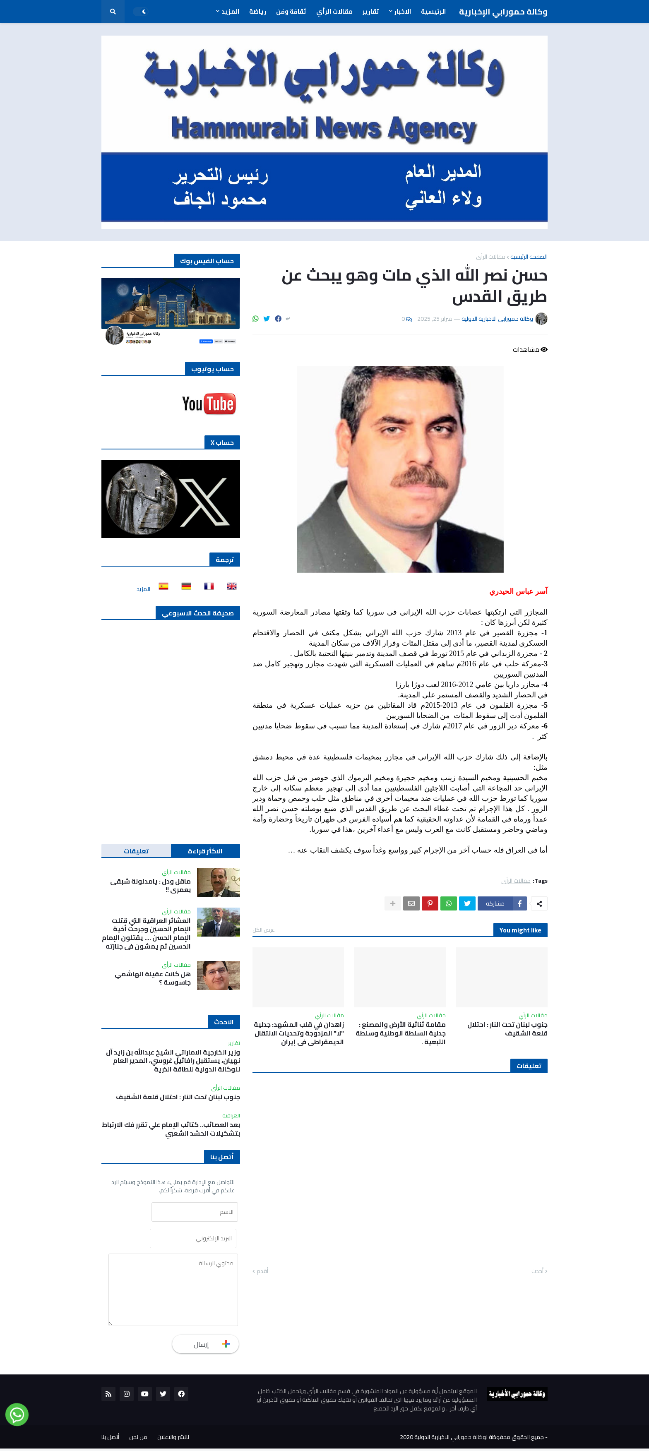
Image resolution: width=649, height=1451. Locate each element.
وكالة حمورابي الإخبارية (503, 11)
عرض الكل (263, 930)
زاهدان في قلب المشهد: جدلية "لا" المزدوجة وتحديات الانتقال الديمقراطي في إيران (299, 1033)
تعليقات (136, 851)
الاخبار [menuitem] (402, 11)
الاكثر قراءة (205, 851)
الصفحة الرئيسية (529, 256)
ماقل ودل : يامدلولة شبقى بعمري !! (150, 885)
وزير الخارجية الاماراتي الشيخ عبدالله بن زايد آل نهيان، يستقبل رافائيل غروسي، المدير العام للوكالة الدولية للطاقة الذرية (173, 1061)
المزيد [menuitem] (230, 11)
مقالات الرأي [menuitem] (334, 11)
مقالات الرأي (490, 256)
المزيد (143, 589)
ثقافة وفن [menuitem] (291, 11)
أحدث (537, 1271)
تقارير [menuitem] (371, 11)
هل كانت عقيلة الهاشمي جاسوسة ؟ (153, 978)
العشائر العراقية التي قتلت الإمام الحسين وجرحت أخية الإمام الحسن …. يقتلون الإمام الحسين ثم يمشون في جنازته (146, 933)
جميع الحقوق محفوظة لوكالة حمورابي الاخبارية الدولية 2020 (472, 1439)
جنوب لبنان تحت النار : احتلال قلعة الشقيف (507, 1029)
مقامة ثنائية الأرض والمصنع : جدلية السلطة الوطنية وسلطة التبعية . (401, 1033)
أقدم (262, 1271)
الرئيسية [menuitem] (433, 11)
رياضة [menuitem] (257, 11)
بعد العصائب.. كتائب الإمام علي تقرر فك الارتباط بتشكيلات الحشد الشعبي (171, 1129)
